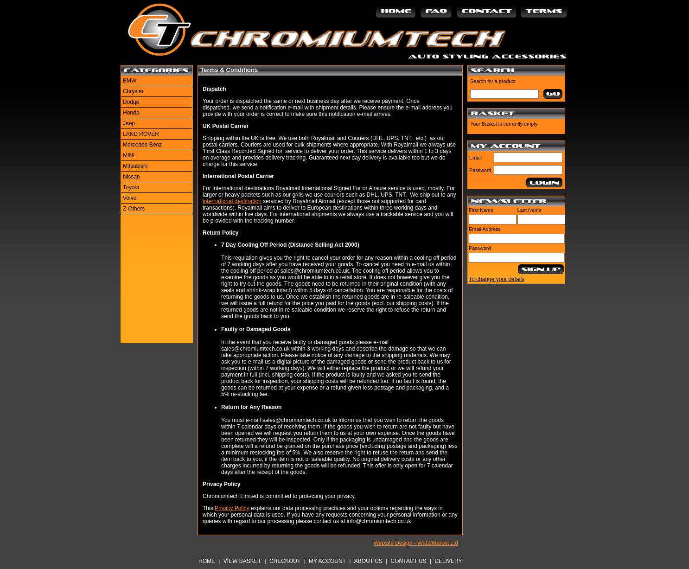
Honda (131, 112)
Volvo (129, 198)
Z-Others (134, 208)
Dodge (131, 102)
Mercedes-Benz (142, 144)
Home (206, 561)
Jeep (129, 123)
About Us (368, 561)
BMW (129, 80)
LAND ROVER (141, 134)
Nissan (131, 176)
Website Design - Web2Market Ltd (416, 543)
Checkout (284, 561)
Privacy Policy (232, 508)
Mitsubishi (135, 166)
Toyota (131, 187)
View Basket (242, 561)
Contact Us (409, 561)
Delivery (448, 561)
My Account (327, 561)
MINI (128, 155)
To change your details (496, 279)
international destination (232, 201)
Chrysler (133, 91)
